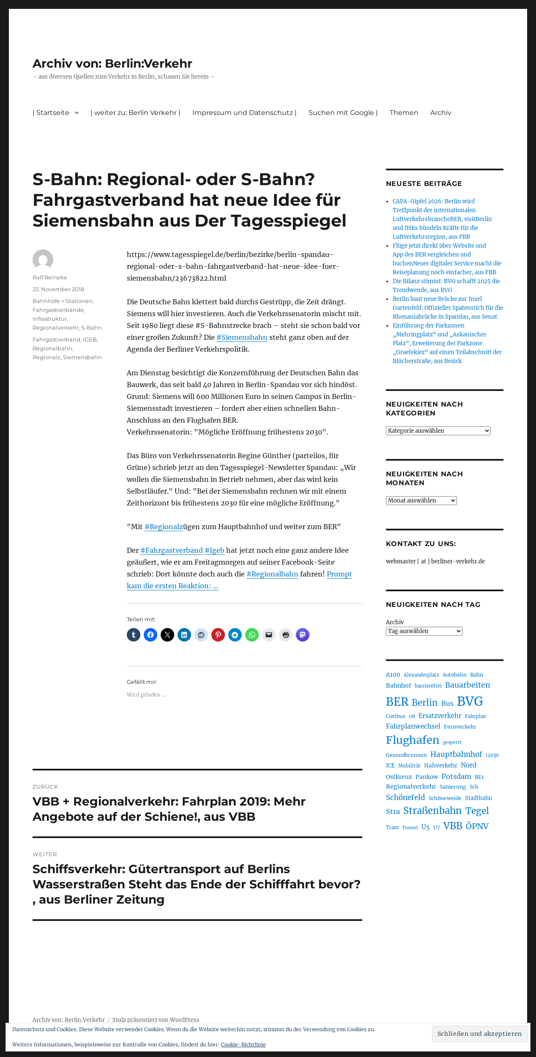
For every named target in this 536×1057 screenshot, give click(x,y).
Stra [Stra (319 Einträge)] (393, 811)
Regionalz (46, 357)
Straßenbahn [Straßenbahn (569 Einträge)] (432, 811)
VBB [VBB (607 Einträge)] (452, 826)
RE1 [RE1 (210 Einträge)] (479, 777)
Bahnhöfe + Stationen (63, 301)
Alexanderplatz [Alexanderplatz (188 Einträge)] (421, 675)
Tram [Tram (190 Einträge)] (392, 827)
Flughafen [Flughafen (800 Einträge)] (413, 740)
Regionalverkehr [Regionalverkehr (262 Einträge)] (411, 786)
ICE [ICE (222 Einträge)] (390, 765)
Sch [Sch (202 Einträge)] (474, 787)
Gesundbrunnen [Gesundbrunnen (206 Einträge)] (406, 755)
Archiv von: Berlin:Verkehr (112, 63)
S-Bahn (91, 327)
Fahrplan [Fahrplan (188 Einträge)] (475, 716)
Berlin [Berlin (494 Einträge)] (425, 702)
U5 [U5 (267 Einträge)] (425, 827)
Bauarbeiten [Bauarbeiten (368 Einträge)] (467, 685)
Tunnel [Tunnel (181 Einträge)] (410, 827)
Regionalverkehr (56, 327)
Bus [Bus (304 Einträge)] (447, 703)
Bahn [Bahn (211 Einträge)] (476, 675)
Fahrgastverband (56, 339)
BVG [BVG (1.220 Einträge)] (470, 701)
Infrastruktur (50, 318)
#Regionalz (164, 526)
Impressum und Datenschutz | (244, 113)
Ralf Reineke (50, 277)
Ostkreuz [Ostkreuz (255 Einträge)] (399, 777)
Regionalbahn (52, 348)
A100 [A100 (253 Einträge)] (393, 674)
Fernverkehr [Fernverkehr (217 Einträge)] (460, 727)
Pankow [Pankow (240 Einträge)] (427, 777)
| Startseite (51, 113)
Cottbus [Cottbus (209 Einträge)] (395, 716)
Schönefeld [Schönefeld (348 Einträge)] (405, 797)
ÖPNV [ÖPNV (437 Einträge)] (477, 826)
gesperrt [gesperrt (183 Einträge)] (452, 742)
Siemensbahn (82, 357)
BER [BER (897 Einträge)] (397, 702)
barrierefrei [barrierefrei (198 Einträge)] (428, 686)
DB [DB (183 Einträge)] (412, 716)
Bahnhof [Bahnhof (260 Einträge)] (398, 685)
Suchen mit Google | (343, 113)
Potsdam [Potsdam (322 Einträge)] (456, 776)
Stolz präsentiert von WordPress (156, 1020)
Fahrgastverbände (58, 309)
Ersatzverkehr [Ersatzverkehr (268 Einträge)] (440, 716)
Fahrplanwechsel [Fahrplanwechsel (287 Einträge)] (413, 726)
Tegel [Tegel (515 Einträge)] (477, 811)
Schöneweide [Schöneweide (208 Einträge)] (445, 798)
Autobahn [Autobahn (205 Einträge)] (455, 675)
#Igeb (214, 550)
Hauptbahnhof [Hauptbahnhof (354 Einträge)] (456, 754)
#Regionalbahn (272, 574)
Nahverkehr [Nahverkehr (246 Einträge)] (440, 765)
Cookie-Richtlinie (243, 1044)
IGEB (90, 339)
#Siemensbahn (242, 337)
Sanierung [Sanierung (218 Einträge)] (453, 787)
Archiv (440, 113)
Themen (404, 113)
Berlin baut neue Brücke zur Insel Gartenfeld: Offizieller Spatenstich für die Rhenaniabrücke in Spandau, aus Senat (448, 307)
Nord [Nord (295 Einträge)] (469, 765)
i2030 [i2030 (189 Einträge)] (492, 755)
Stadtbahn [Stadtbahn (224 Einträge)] (478, 798)
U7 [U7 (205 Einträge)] (436, 827)
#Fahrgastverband (171, 550)
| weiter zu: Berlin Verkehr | (135, 113)
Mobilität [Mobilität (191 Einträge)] (409, 766)
